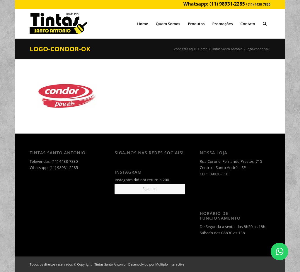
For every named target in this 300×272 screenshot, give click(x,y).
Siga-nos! (150, 188)
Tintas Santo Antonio (226, 49)
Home (202, 49)
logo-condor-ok (60, 48)
